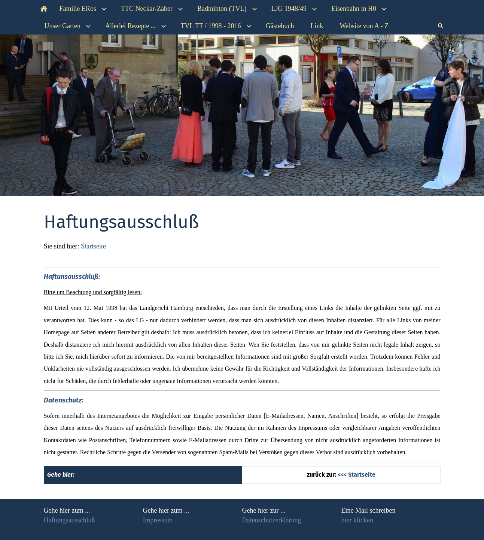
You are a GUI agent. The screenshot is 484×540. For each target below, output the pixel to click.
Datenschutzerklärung (271, 520)
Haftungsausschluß (69, 520)
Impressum (158, 520)
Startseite (93, 246)
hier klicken (357, 520)
